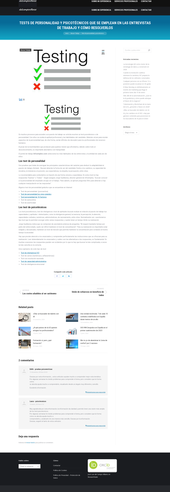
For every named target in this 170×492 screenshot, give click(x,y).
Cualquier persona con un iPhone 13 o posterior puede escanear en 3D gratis (137, 82)
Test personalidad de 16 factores (34, 197)
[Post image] (25, 317)
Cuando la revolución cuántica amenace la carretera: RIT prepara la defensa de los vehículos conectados (136, 75)
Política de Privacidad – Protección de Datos (66, 476)
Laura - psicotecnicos (38, 401)
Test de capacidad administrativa (33, 261)
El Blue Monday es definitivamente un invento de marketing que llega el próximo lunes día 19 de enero (136, 89)
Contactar (56, 465)
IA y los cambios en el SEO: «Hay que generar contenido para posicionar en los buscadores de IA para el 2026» (136, 116)
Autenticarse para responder (95, 392)
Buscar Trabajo (25, 50)
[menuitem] (101, 10)
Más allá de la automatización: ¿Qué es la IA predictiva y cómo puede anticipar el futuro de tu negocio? (137, 98)
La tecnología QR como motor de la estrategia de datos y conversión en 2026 (136, 67)
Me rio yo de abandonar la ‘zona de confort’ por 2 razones (93, 341)
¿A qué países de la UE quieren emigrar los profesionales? (45, 329)
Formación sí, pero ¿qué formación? (42, 341)
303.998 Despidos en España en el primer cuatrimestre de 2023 (93, 329)
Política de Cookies (60, 470)
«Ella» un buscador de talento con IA (46, 315)
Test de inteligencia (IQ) (30, 253)
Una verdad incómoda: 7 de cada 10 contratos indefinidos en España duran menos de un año (94, 316)
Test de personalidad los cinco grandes (36, 194)
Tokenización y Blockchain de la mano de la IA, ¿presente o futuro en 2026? (137, 105)
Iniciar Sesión (30, 442)
